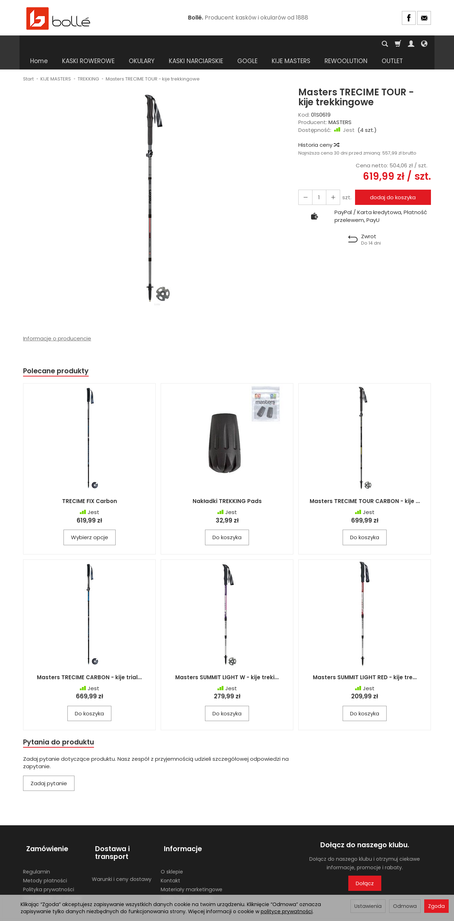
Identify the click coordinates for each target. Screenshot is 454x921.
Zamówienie (44, 829)
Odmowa (405, 906)
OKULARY (142, 44)
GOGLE (247, 44)
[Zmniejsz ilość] (330, 180)
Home (39, 44)
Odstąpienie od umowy (52, 874)
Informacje (180, 829)
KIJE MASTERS (291, 44)
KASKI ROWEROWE (88, 44)
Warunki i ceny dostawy (121, 855)
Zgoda (436, 906)
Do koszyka (227, 521)
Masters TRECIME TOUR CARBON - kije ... (365, 485)
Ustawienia (368, 906)
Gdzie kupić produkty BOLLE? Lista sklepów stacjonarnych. (187, 880)
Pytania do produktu (61, 726)
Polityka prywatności (48, 866)
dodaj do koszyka (391, 180)
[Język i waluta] (424, 43)
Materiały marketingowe (191, 866)
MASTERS (339, 105)
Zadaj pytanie (49, 768)
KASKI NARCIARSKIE (196, 44)
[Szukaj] (385, 43)
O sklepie (172, 848)
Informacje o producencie (57, 321)
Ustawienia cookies (47, 883)
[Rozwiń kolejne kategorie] (328, 43)
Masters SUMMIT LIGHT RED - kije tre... (365, 661)
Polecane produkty (58, 354)
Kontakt (170, 857)
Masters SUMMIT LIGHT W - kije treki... (227, 661)
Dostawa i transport (109, 833)
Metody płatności (45, 857)
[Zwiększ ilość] (304, 180)
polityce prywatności (286, 911)
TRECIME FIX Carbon (89, 485)
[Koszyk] (398, 43)
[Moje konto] (411, 43)
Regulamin (36, 848)
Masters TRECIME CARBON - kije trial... (89, 661)
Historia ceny (318, 128)
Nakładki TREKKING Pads (227, 485)
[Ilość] (317, 180)
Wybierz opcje (89, 521)
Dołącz (365, 868)
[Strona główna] (58, 18)
